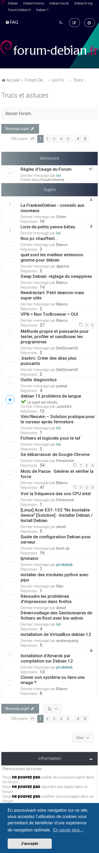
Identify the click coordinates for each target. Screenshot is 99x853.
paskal (61, 385)
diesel (61, 526)
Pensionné (65, 460)
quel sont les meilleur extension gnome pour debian (52, 257)
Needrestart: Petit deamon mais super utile (52, 294)
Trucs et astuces (25, 94)
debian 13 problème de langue (51, 395)
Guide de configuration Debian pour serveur (56, 538)
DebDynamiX (67, 347)
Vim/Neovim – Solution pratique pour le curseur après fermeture (58, 418)
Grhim (61, 216)
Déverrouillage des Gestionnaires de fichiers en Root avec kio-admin (56, 614)
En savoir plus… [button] (68, 830)
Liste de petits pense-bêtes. (48, 226)
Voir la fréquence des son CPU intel (56, 492)
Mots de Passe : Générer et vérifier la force (57, 473)
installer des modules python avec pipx (54, 576)
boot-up (62, 547)
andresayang (67, 640)
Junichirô (64, 406)
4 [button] (61, 138)
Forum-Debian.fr (19, 10)
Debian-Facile (59, 3)
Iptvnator (30, 557)
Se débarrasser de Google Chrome (55, 453)
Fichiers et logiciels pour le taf (50, 437)
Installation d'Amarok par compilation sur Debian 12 (47, 657)
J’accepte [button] (30, 843)
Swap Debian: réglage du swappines (56, 275)
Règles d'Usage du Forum (46, 168)
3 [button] (54, 138)
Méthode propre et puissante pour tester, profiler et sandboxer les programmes (55, 336)
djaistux (62, 266)
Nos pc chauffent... (39, 237)
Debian (13, 3)
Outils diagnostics (39, 379)
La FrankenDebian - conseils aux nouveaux (52, 207)
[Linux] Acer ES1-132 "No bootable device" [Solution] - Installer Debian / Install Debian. (57, 514)
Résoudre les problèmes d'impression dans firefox (46, 598)
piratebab (64, 564)
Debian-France (33, 3)
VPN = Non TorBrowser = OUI (49, 313)
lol (58, 175)
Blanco (62, 244)
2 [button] (47, 138)
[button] (32, 138)
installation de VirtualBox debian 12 (56, 633)
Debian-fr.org (83, 3)
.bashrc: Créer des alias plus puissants (49, 360)
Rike (59, 585)
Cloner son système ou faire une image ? (52, 679)
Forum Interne (52, 179)
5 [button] (68, 138)
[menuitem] (12, 22)
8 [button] (78, 138)
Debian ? (42, 10)
